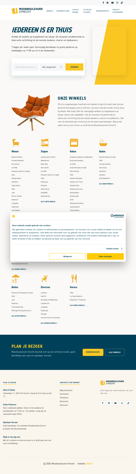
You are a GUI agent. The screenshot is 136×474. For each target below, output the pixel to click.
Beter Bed (44, 164)
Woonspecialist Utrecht (20, 264)
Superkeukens (75, 207)
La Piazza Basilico (76, 296)
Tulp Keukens (74, 210)
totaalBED (44, 193)
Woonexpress (45, 196)
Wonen (15, 151)
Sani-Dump (103, 168)
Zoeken (74, 67)
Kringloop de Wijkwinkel (49, 300)
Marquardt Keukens (77, 203)
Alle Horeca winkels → (78, 305)
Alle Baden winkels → (107, 184)
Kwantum (15, 200)
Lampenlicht (45, 303)
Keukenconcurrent (76, 189)
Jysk (13, 193)
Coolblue (44, 293)
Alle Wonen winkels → (20, 269)
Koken (73, 151)
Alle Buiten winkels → (20, 316)
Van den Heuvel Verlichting (50, 318)
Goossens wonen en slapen (21, 171)
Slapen (44, 151)
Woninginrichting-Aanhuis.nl (21, 310)
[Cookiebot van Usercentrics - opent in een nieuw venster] (112, 216)
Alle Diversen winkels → (50, 323)
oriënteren (64, 397)
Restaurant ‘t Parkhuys (78, 300)
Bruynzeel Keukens (76, 160)
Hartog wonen (16, 178)
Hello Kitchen (74, 171)
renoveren (64, 401)
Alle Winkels (115, 352)
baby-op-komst (66, 390)
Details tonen (112, 248)
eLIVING (14, 168)
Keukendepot (74, 193)
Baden (102, 151)
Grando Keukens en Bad (78, 168)
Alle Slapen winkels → (49, 202)
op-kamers (64, 394)
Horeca (73, 287)
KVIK (72, 200)
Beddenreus (45, 160)
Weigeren (67, 256)
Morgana (44, 185)
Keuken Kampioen (76, 178)
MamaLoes (44, 182)
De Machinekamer (18, 160)
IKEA (13, 189)
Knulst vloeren (17, 196)
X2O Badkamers (104, 178)
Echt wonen (16, 164)
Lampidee (15, 203)
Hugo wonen (16, 185)
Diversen (45, 287)
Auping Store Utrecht (48, 157)
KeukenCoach (74, 185)
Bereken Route (93, 352)
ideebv (89, 463)
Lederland (15, 207)
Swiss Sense (45, 189)
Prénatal (44, 314)
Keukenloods (74, 196)
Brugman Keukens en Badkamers (81, 157)
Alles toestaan (105, 256)
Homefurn (15, 182)
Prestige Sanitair (105, 164)
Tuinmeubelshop (17, 307)
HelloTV (43, 296)
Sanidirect (102, 171)
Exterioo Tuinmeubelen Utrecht (22, 293)
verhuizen (64, 405)
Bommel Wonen (17, 157)
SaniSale (102, 175)
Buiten (15, 287)
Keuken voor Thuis (76, 182)
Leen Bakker (16, 210)
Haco (13, 175)
